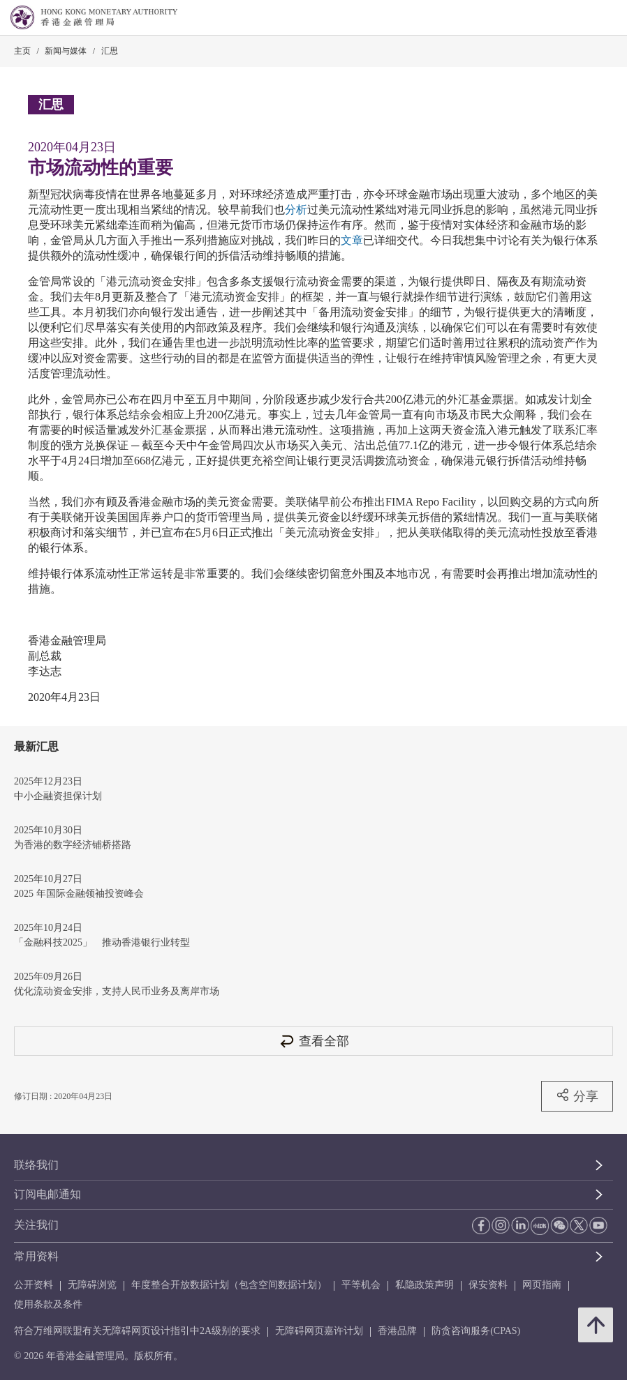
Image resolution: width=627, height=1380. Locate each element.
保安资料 (488, 1285)
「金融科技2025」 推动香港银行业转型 (102, 942)
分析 (296, 209)
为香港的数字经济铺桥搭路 (72, 845)
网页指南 (541, 1285)
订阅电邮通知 (47, 1194)
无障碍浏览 (92, 1285)
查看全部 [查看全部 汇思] (313, 1040)
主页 (22, 51)
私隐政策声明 (424, 1285)
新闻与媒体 (66, 51)
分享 (577, 1095)
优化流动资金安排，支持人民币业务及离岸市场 (116, 991)
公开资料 (33, 1285)
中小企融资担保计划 (58, 796)
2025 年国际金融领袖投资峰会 (79, 893)
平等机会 (361, 1285)
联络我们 (36, 1165)
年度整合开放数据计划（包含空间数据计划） (229, 1285)
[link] (581, 18)
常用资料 (36, 1256)
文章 (352, 240)
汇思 (109, 51)
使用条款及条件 (48, 1304)
